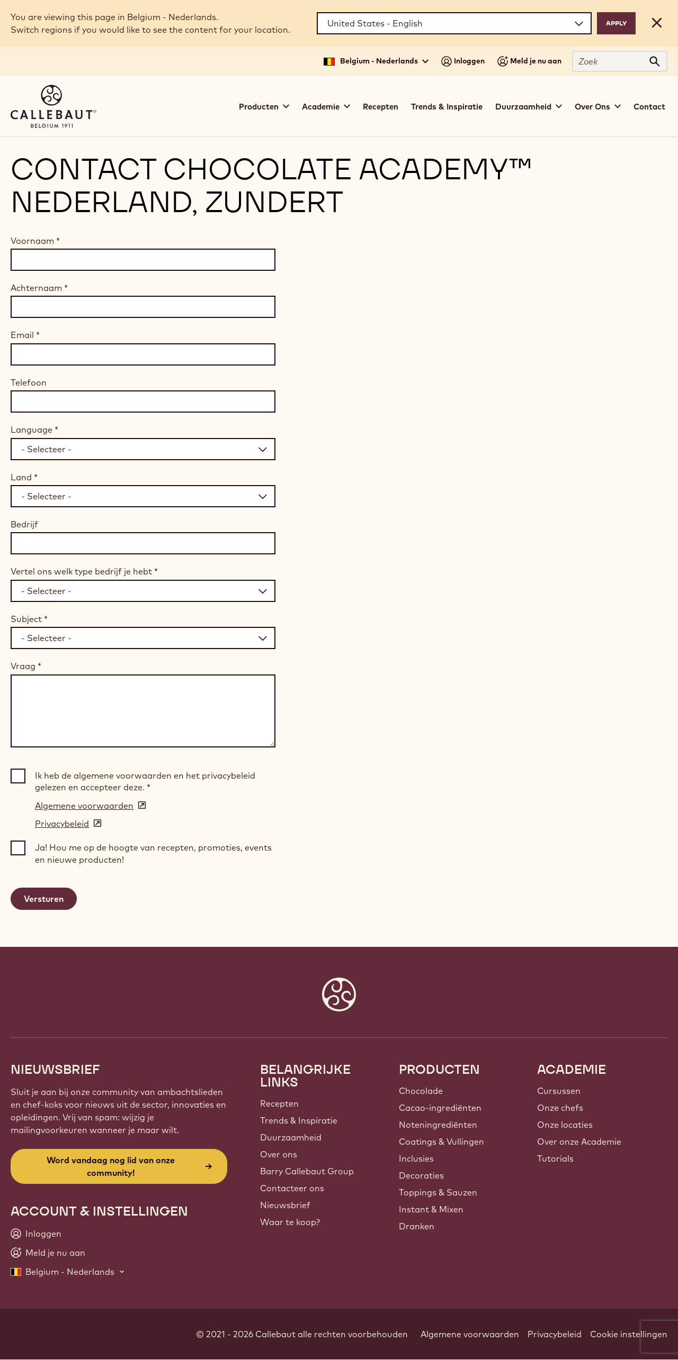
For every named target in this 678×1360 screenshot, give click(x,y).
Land (24, 477)
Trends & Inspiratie (447, 107)
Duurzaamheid (291, 1137)
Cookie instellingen (628, 1334)
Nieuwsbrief (285, 1205)
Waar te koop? (290, 1222)
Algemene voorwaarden (470, 1334)
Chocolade (421, 1090)
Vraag (26, 666)
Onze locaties (565, 1124)
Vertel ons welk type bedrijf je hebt (84, 571)
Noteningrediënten (438, 1124)
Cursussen (559, 1090)
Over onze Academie (579, 1141)
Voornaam (35, 240)
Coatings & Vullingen (441, 1141)
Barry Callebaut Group (307, 1171)
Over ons (278, 1154)
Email (25, 335)
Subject (29, 619)
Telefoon (29, 382)
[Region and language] (454, 23)
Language (34, 429)
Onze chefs (560, 1107)
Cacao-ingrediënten (440, 1107)
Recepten (380, 107)
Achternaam (39, 287)
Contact (649, 107)
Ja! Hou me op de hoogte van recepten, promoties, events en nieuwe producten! (153, 853)
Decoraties (421, 1175)
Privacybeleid (555, 1334)
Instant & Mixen (431, 1209)
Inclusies (416, 1158)
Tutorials (555, 1158)
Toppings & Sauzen (438, 1192)
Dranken (416, 1226)
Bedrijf (24, 524)
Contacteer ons (292, 1188)
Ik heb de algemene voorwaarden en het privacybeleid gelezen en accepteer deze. (145, 781)
